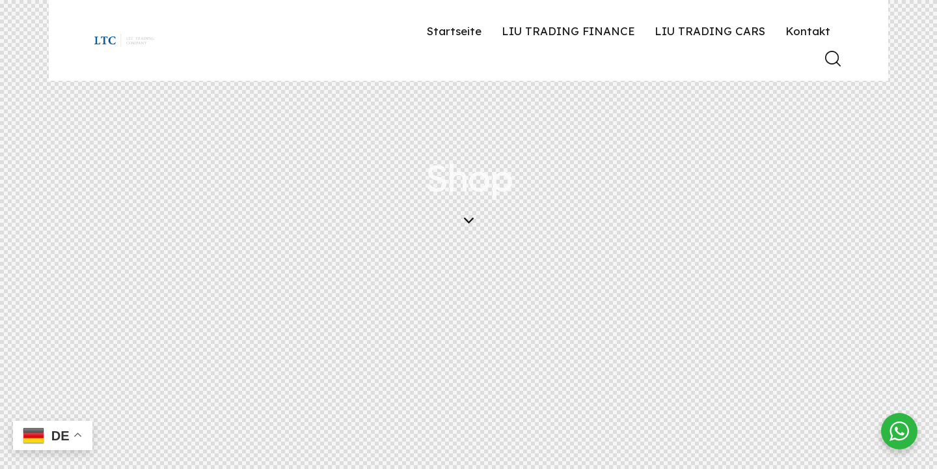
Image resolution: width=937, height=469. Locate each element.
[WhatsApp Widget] (899, 431)
